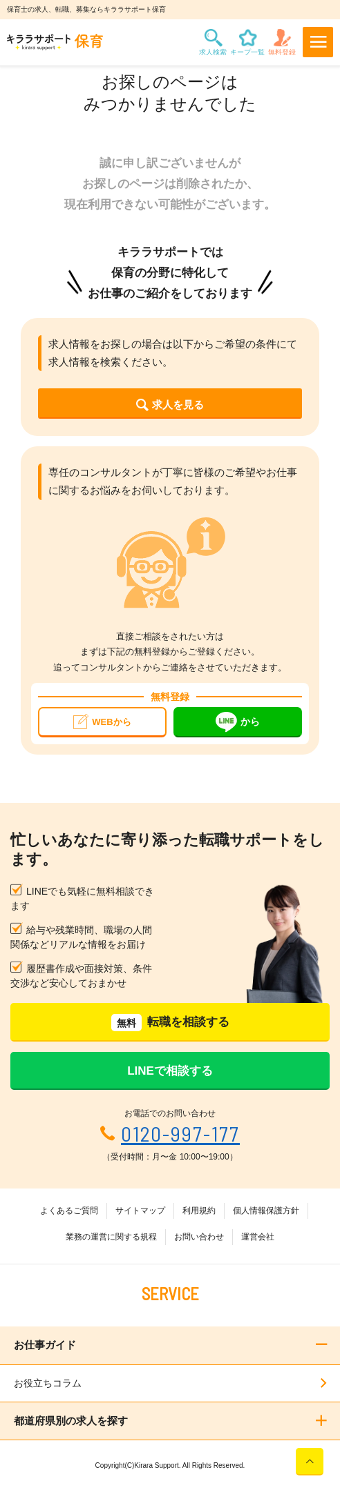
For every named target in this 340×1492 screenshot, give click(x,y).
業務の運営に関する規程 (111, 1237)
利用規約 (199, 1210)
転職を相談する (170, 1022)
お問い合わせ (199, 1237)
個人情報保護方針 (266, 1210)
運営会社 (257, 1237)
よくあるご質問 (69, 1210)
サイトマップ (140, 1210)
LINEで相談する (170, 1070)
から (238, 722)
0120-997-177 (180, 1133)
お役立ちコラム (48, 1383)
